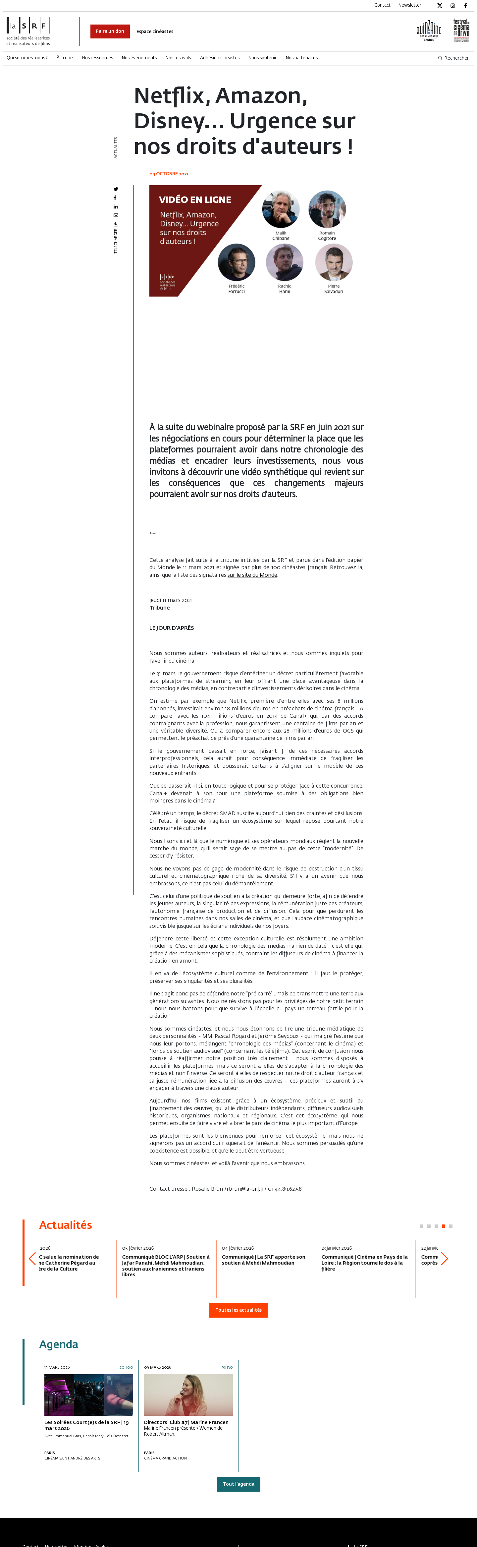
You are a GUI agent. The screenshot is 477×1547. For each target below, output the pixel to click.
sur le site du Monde (252, 575)
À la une (65, 58)
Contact (382, 5)
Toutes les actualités (238, 1310)
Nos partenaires (302, 58)
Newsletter (409, 5)
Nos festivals (178, 58)
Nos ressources (97, 58)
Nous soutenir (262, 58)
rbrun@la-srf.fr (245, 1189)
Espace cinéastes (154, 32)
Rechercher (453, 58)
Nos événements (139, 58)
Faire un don (110, 32)
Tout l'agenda (238, 1484)
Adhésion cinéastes (219, 58)
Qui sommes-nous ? (27, 58)
